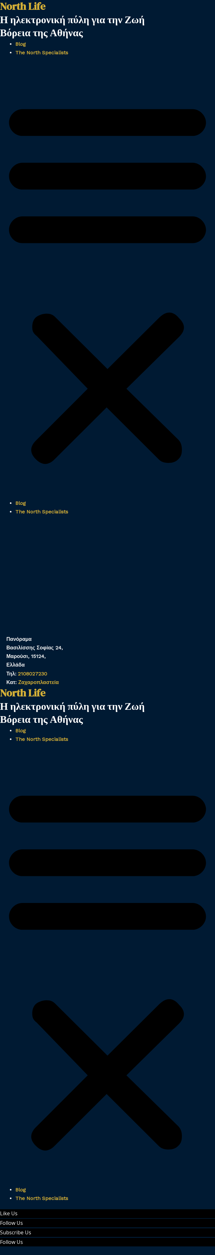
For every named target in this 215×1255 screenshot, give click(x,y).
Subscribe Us (15, 1232)
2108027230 (32, 674)
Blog (20, 44)
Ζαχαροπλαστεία (38, 682)
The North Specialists (41, 53)
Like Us (9, 1213)
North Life (22, 693)
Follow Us (11, 1222)
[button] (107, 281)
